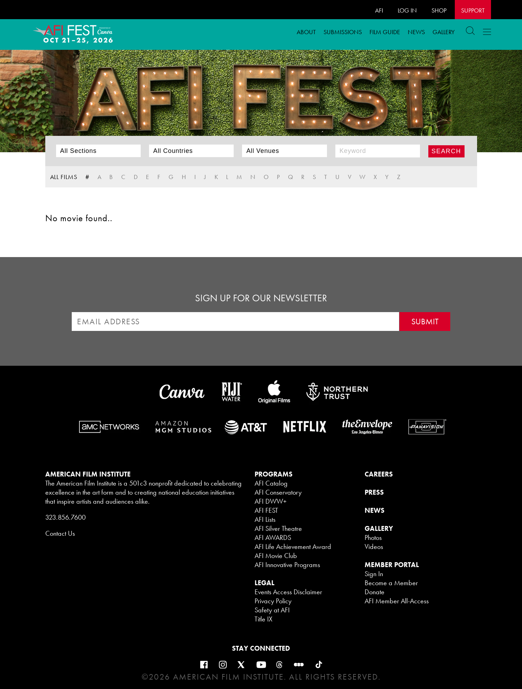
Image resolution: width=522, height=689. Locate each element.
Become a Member (391, 582)
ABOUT (306, 32)
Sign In (374, 573)
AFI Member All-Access (397, 600)
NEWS (374, 510)
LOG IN (407, 10)
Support (473, 10)
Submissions (343, 32)
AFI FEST (266, 510)
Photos (373, 537)
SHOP (438, 10)
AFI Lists (265, 519)
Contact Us (60, 533)
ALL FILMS (63, 177)
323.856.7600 (65, 517)
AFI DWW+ (271, 501)
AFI (379, 10)
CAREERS (379, 474)
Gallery (444, 32)
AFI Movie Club (276, 555)
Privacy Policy (273, 600)
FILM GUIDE (384, 32)
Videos (374, 546)
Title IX (263, 619)
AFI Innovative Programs (287, 564)
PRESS (374, 492)
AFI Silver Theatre (278, 528)
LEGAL (264, 582)
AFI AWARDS (273, 537)
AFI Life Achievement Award (293, 546)
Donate (374, 591)
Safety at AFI (272, 609)
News (416, 32)
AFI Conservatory (278, 492)
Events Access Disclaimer (288, 591)
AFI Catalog (271, 483)
